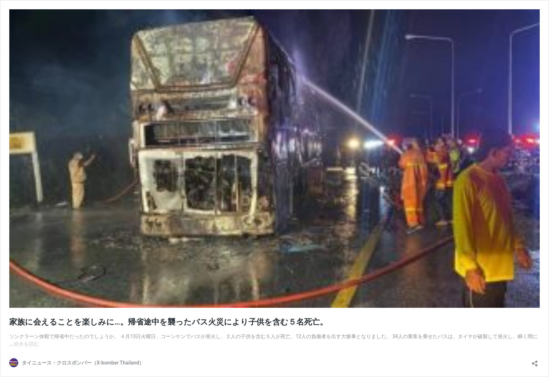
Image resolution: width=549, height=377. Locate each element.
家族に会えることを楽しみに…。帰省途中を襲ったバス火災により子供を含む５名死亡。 (168, 321)
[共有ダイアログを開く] (535, 361)
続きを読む (26, 344)
